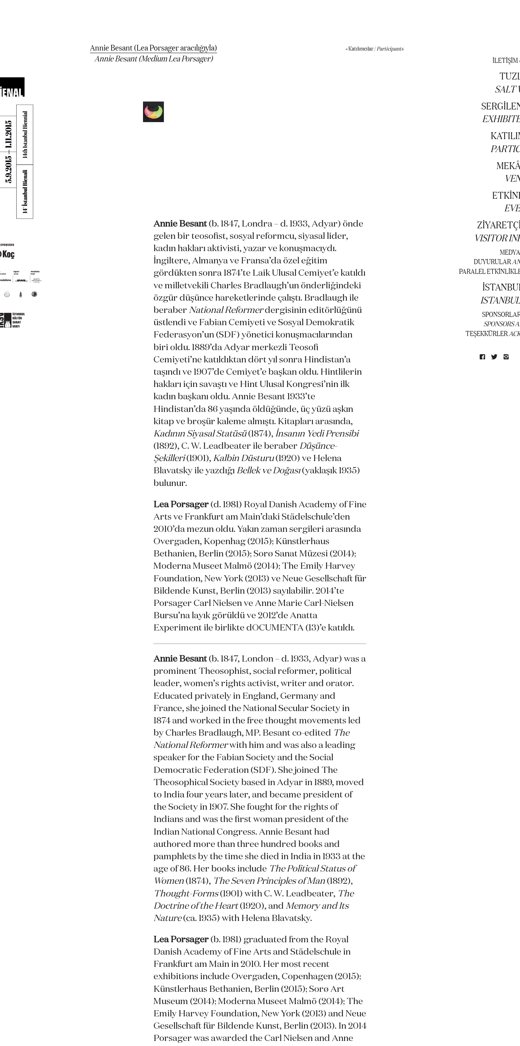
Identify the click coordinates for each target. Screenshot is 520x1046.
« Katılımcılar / (374, 48)
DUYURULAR (492, 261)
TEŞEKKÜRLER (486, 333)
